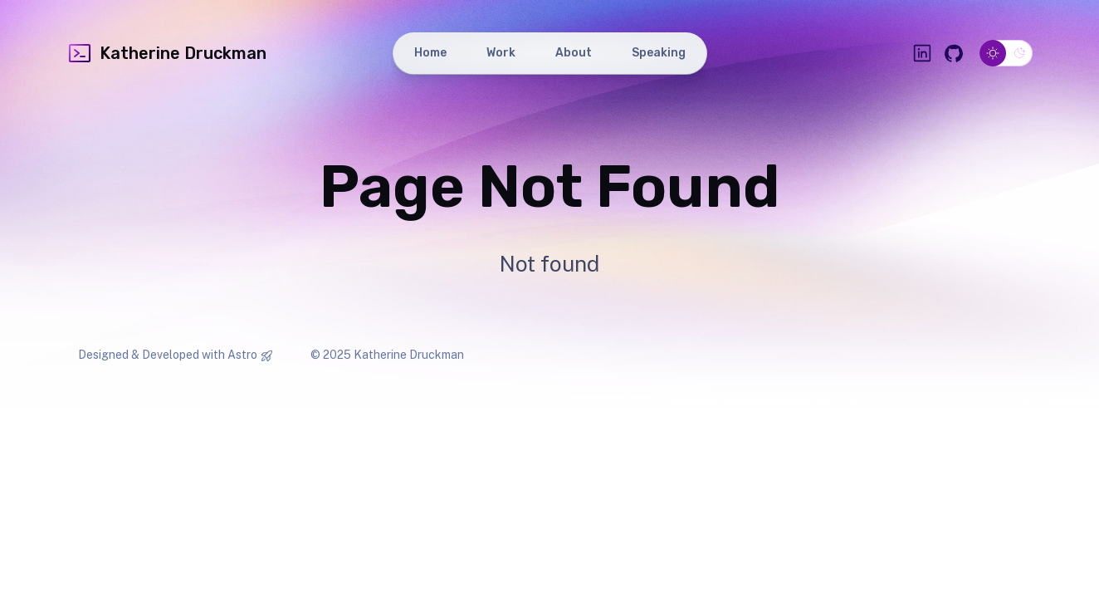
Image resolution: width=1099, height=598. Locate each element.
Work (500, 53)
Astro (242, 354)
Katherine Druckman (166, 53)
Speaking (659, 53)
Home (430, 53)
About (573, 53)
